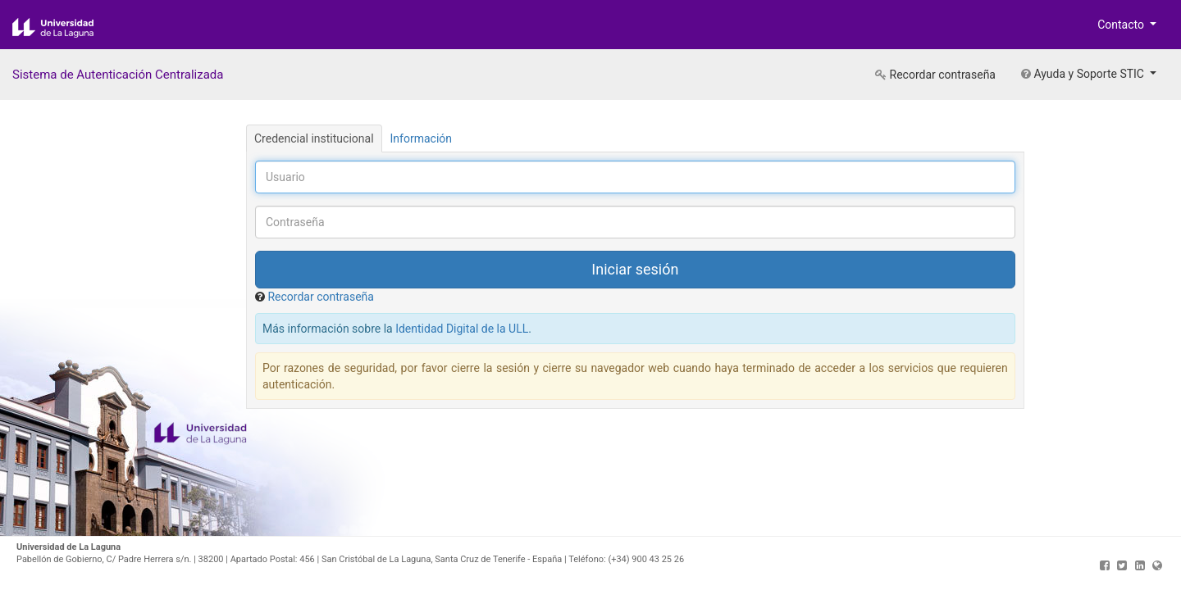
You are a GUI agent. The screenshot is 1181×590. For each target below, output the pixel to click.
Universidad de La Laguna (65, 28)
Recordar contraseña (935, 74)
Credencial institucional (314, 138)
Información (421, 138)
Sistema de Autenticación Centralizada (117, 74)
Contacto (1122, 24)
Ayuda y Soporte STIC (1084, 73)
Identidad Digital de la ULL (461, 328)
